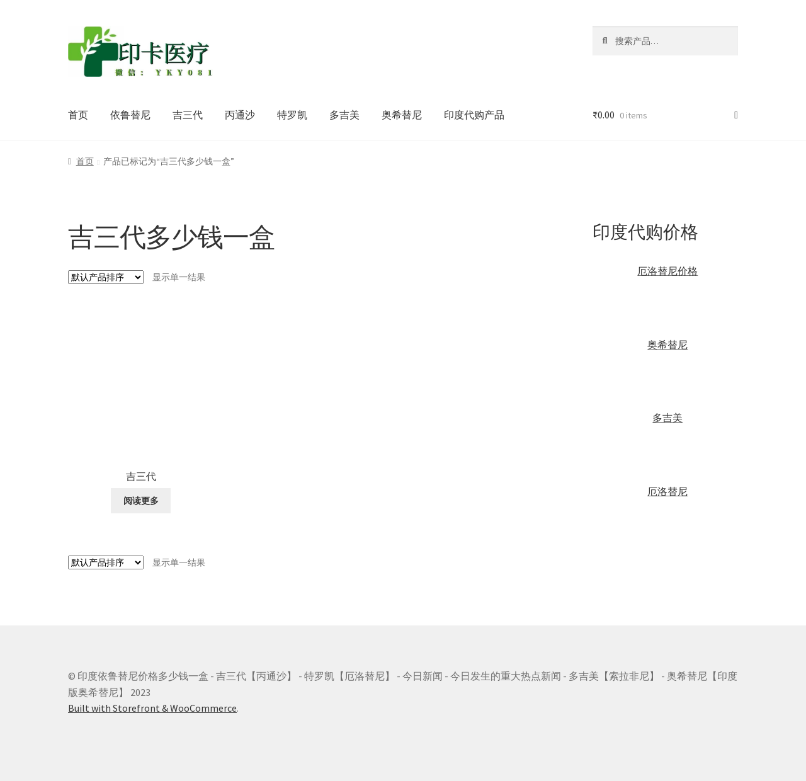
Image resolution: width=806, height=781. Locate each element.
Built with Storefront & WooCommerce (152, 708)
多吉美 (344, 114)
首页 (78, 114)
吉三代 (188, 114)
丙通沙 (240, 114)
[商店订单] (106, 277)
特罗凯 (292, 114)
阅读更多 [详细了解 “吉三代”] (141, 500)
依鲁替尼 (130, 114)
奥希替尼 (402, 114)
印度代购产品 (474, 114)
